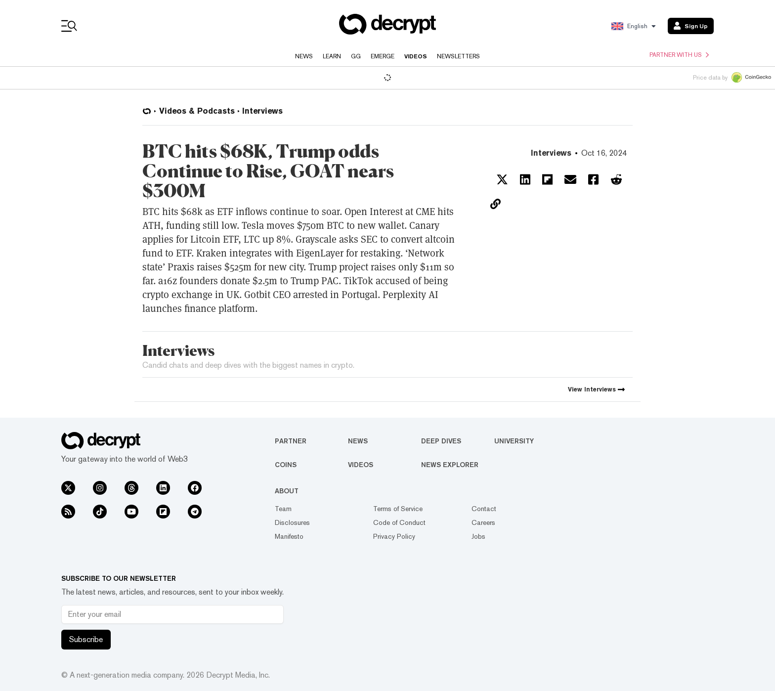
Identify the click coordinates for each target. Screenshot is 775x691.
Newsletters (458, 56)
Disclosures (292, 522)
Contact (484, 509)
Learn (332, 56)
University (514, 441)
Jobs (478, 536)
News (304, 56)
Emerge (382, 56)
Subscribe (86, 639)
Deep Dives (441, 441)
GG (356, 56)
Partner (290, 441)
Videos (415, 56)
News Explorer (449, 465)
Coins (286, 465)
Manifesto (289, 536)
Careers (483, 522)
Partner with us (679, 54)
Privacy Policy (394, 536)
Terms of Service (398, 509)
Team (283, 509)
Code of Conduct (399, 522)
